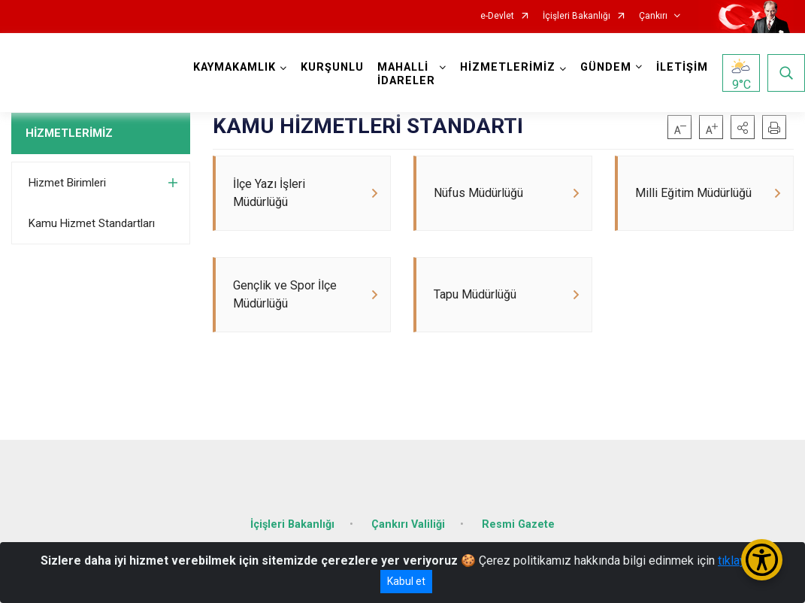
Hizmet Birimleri (67, 182)
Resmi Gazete (518, 524)
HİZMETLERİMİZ (69, 133)
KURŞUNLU (332, 67)
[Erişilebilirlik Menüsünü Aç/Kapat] (761, 559)
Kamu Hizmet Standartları (92, 223)
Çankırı (653, 16)
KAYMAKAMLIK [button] (234, 67)
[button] (743, 127)
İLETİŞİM (682, 67)
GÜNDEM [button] (605, 67)
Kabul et (406, 581)
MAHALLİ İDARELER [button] (406, 74)
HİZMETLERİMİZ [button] (507, 67)
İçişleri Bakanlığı (576, 16)
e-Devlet (497, 16)
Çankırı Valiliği (408, 524)
